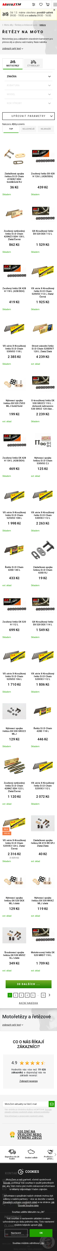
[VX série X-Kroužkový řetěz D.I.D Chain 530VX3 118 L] (14, 340)
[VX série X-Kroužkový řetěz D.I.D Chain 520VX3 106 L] (14, 668)
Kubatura (13, 85)
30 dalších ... (28, 984)
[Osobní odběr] (31, 1155)
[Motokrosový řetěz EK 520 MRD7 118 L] (43, 947)
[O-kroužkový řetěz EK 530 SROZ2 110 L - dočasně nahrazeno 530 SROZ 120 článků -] (43, 397)
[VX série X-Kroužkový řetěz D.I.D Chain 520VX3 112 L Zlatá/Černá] (43, 285)
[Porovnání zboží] (33, 4)
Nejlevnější (28, 129)
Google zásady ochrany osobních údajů (28, 1110)
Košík (47, 4)
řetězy (43, 25)
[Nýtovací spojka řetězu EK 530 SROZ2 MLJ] (14, 723)
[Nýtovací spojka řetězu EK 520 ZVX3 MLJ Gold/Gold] (14, 397)
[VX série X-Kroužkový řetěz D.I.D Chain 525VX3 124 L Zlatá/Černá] (14, 837)
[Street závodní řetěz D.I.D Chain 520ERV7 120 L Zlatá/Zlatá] (43, 340)
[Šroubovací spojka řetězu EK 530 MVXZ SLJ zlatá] (14, 947)
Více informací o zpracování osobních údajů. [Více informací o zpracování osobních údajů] (24, 1116)
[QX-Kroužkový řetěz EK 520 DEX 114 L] (43, 615)
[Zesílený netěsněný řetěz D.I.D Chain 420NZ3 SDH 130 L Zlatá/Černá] (14, 227)
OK (41, 1233)
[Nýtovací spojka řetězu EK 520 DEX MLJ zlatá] (14, 892)
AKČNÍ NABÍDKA (28, 1003)
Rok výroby (14, 103)
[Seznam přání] (40, 4)
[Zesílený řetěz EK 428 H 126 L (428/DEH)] (43, 170)
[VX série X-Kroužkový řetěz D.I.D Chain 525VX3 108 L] (14, 507)
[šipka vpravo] (54, 1155)
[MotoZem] (12, 4)
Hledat (27, 4)
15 (43, 995)
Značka (12, 76)
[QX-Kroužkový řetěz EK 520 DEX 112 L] (43, 227)
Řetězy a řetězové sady (26, 25)
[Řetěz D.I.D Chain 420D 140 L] (14, 562)
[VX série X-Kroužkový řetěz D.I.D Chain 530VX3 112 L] (43, 507)
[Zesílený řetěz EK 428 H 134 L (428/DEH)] (14, 452)
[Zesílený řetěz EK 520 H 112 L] (14, 615)
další (48, 995)
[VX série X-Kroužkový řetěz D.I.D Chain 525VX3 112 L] (43, 779)
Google (6, 1182)
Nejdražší (46, 129)
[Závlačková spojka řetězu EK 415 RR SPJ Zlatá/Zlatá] (43, 837)
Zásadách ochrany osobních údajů (20, 1202)
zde (42, 1243)
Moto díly (8, 25)
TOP (11, 129)
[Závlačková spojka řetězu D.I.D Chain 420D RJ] (43, 562)
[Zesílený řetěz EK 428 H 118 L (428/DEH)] (14, 285)
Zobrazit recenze (28, 1081)
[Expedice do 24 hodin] (12, 1155)
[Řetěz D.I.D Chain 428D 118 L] (43, 723)
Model (11, 94)
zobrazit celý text (11, 48)
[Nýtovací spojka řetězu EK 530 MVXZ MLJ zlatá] (43, 892)
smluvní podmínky (41, 1112)
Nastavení (16, 1233)
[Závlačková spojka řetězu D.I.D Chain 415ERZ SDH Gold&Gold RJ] (14, 170)
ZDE (40, 1225)
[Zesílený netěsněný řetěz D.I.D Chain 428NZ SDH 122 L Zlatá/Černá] (14, 779)
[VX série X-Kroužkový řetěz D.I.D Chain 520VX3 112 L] (43, 668)
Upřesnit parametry (29, 116)
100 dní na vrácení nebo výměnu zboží (29, 1134)
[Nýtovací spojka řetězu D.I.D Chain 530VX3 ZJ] (43, 452)
